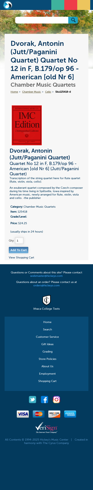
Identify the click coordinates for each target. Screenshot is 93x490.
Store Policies (47, 359)
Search (47, 329)
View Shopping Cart (21, 257)
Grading (47, 351)
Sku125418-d (63, 92)
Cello (48, 92)
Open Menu (58, 4)
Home (14, 92)
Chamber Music (31, 92)
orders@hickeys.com (46, 285)
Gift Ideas (47, 344)
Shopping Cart (47, 381)
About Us (47, 366)
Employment (47, 373)
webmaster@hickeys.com (46, 276)
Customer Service (47, 337)
